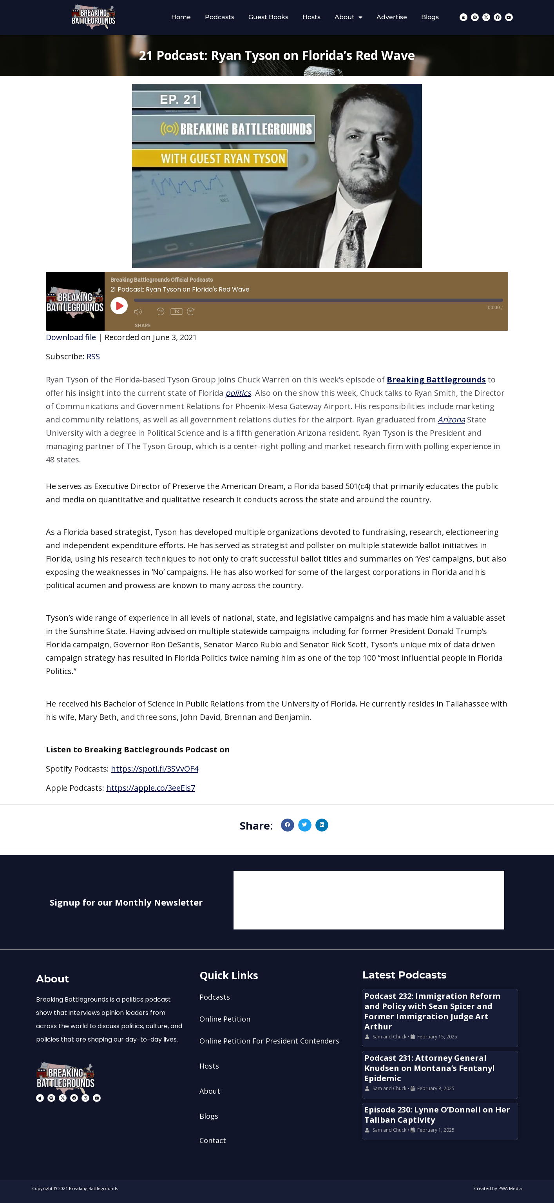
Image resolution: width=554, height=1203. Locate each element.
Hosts (311, 17)
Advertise (392, 17)
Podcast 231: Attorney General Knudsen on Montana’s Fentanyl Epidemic (429, 1068)
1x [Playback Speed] (176, 311)
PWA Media (510, 1188)
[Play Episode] (119, 305)
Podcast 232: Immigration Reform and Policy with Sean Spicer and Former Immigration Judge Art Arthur (432, 1011)
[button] (277, 419)
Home (181, 17)
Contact (212, 1140)
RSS (93, 356)
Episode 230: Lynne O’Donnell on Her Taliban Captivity (437, 1114)
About (348, 17)
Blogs (430, 17)
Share (143, 325)
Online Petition (224, 1019)
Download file (71, 337)
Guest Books (268, 17)
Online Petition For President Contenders (269, 1040)
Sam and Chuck (389, 1036)
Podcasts (219, 17)
